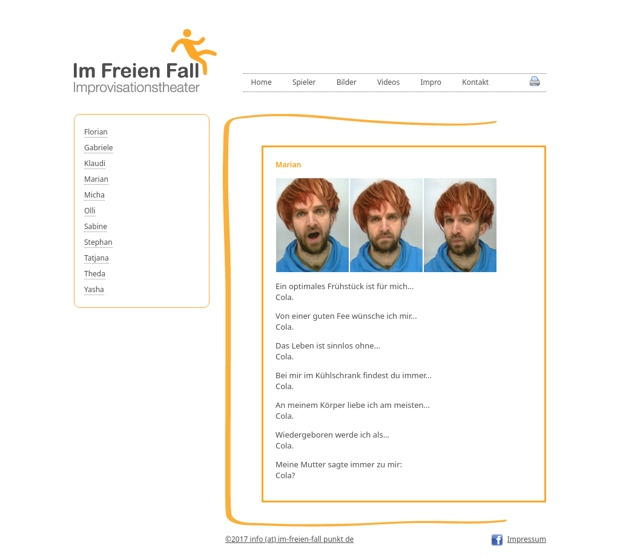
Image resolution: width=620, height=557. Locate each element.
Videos (388, 82)
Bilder (347, 82)
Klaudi (94, 163)
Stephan (98, 242)
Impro (430, 82)
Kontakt (475, 82)
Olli (90, 210)
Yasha (94, 289)
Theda (94, 273)
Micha (94, 195)
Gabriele (98, 147)
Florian (96, 132)
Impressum (526, 539)
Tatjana (96, 258)
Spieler (304, 82)
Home (261, 82)
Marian (96, 179)
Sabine (95, 226)
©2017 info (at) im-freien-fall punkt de (289, 539)
